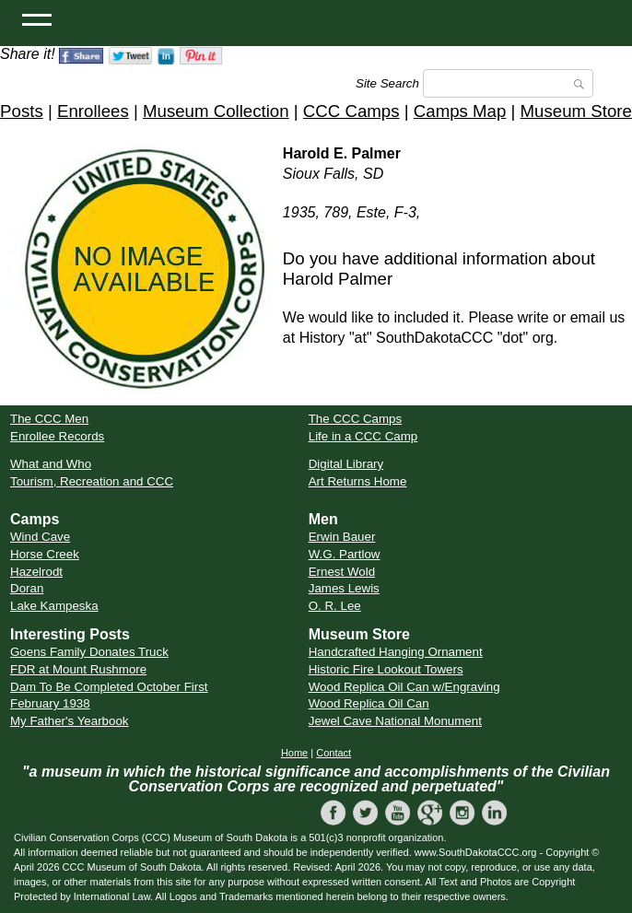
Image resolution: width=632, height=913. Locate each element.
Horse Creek (44, 554)
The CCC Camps (355, 419)
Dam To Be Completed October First (109, 687)
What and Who (50, 464)
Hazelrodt (36, 572)
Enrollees (93, 111)
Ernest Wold (342, 572)
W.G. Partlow (344, 554)
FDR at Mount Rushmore (78, 669)
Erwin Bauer (342, 537)
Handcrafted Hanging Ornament (396, 652)
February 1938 (50, 703)
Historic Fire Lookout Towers (386, 669)
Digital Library (346, 464)
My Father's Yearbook (69, 721)
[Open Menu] (37, 18)
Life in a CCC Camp (363, 436)
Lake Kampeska (54, 606)
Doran (26, 588)
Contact (333, 752)
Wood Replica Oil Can (369, 703)
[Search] (508, 83)
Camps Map (460, 111)
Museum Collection (216, 111)
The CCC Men (49, 419)
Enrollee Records (57, 436)
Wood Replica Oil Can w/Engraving (404, 687)
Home (294, 752)
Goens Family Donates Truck (89, 652)
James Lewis (344, 588)
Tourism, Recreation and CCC (91, 481)
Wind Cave (40, 537)
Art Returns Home (358, 481)
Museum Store (576, 111)
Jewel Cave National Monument (395, 721)
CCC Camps (351, 111)
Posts (21, 111)
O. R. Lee (335, 606)
